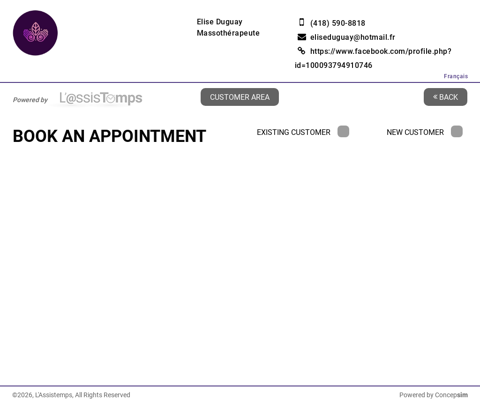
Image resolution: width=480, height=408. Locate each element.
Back (445, 96)
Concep (451, 395)
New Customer (425, 132)
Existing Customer (303, 132)
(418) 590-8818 (338, 23)
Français (456, 76)
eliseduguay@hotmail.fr (353, 37)
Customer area (240, 96)
